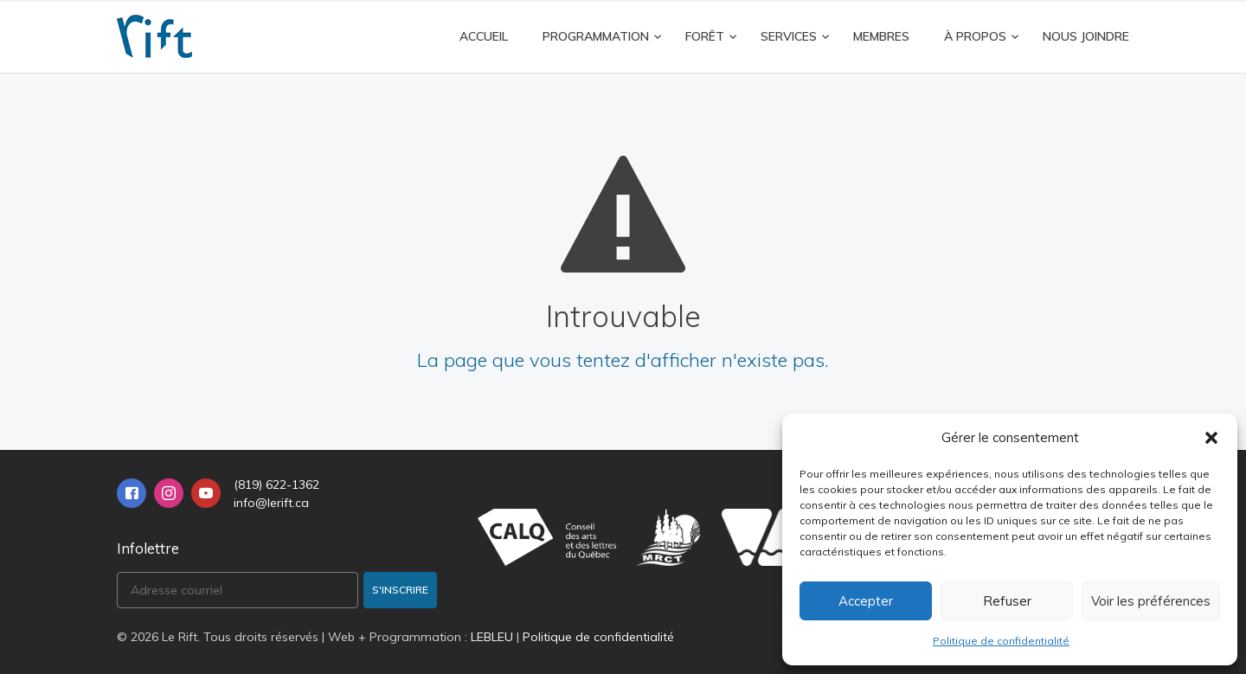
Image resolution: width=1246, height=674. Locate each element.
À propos (975, 36)
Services (789, 36)
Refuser (1007, 601)
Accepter (865, 601)
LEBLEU (492, 637)
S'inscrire (400, 589)
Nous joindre (1086, 36)
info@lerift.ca (271, 502)
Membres (881, 36)
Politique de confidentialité (1001, 640)
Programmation (596, 36)
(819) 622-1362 (276, 484)
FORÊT (704, 36)
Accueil (483, 36)
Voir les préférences (1151, 601)
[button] (1211, 437)
